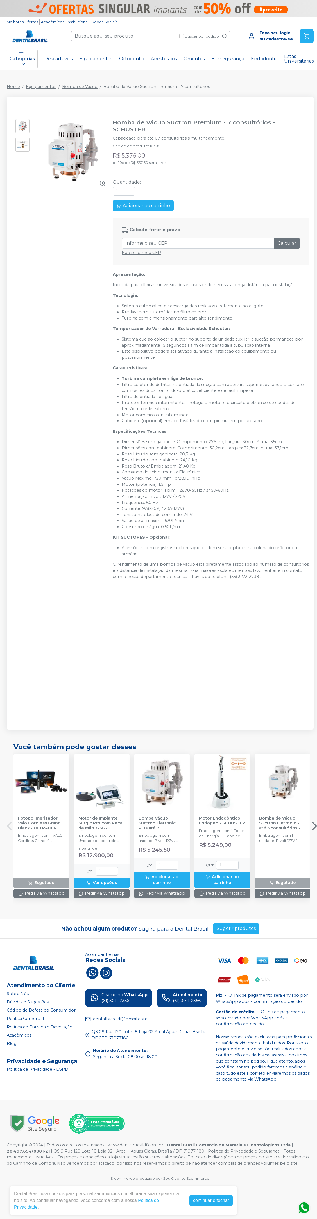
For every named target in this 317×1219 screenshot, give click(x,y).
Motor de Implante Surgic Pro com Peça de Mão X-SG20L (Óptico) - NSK (100, 823)
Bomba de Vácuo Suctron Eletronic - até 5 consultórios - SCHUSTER (279, 823)
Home (13, 86)
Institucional (78, 22)
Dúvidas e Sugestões (28, 1002)
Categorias (22, 59)
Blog (12, 1043)
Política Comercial (25, 1018)
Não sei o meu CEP (141, 252)
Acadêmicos (52, 22)
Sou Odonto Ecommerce (186, 1178)
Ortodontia (131, 58)
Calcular (287, 243)
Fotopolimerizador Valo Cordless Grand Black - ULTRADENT (39, 823)
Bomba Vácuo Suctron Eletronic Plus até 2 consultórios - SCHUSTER (157, 823)
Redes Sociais (104, 22)
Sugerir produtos (236, 928)
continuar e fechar (211, 1200)
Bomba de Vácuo (80, 86)
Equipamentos (95, 58)
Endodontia (264, 58)
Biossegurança (227, 58)
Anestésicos (164, 58)
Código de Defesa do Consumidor (41, 1010)
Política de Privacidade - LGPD (37, 1069)
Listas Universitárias (299, 59)
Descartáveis (58, 58)
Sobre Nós (18, 993)
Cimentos (194, 58)
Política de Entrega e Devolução (40, 1027)
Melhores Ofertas (22, 22)
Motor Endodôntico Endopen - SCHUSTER (222, 820)
